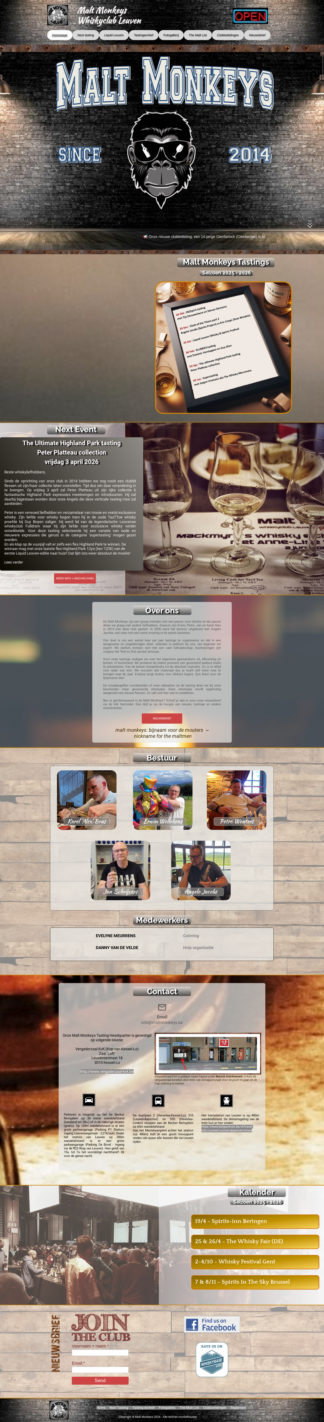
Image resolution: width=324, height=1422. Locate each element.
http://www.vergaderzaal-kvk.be (107, 1071)
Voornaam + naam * (90, 1346)
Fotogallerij (167, 1408)
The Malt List (189, 1408)
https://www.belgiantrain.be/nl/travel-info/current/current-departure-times (227, 1128)
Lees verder (13, 562)
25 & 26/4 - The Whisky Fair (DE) (239, 1241)
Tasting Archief (143, 1408)
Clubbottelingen (214, 1408)
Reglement (238, 1408)
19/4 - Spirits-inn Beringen (231, 1221)
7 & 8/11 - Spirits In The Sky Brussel (242, 1282)
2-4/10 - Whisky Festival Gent (235, 1261)
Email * (78, 1363)
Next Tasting (119, 1408)
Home (101, 1408)
